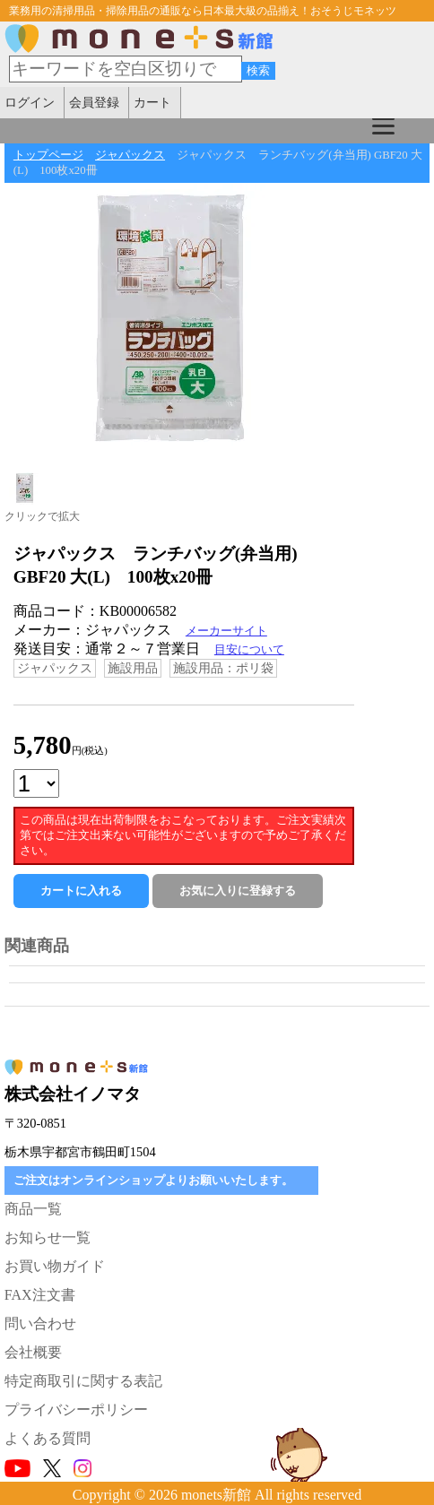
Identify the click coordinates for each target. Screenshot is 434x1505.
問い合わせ (40, 1323)
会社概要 (33, 1352)
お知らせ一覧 (47, 1237)
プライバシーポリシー (76, 1409)
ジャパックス (130, 155)
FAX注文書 (39, 1294)
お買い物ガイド (54, 1266)
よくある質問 (47, 1438)
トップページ (48, 155)
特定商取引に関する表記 (83, 1380)
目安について (249, 650)
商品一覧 (33, 1208)
